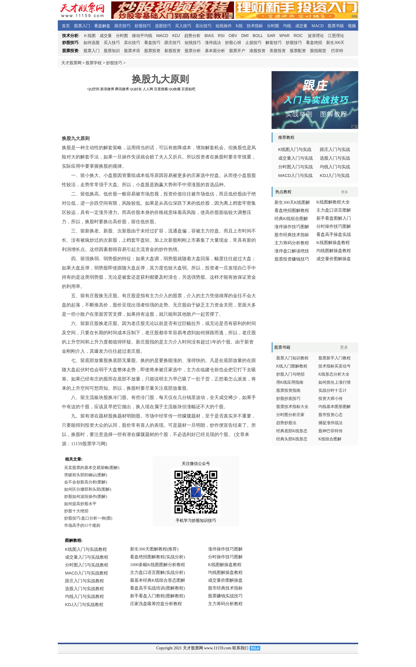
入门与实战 (295, 175)
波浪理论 (316, 36)
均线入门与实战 (335, 167)
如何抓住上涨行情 (334, 382)
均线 (287, 26)
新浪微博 (107, 89)
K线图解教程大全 (333, 202)
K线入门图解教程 (291, 366)
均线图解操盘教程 (333, 250)
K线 (239, 26)
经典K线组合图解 (291, 218)
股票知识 (112, 51)
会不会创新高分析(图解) (85, 482)
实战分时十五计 (332, 390)
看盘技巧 (152, 42)
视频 (352, 26)
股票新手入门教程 (334, 358)
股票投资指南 (288, 390)
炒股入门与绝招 (290, 374)
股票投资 (152, 51)
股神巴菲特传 (330, 431)
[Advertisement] (160, 103)
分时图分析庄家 (290, 415)
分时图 (273, 26)
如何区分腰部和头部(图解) (87, 489)
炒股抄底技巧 (288, 398)
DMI (245, 35)
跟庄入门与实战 (335, 149)
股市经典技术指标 (291, 234)
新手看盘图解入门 (333, 218)
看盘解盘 (102, 26)
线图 (89, 36)
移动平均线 (142, 36)
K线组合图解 (329, 439)
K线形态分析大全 (334, 374)
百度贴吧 (188, 89)
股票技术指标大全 (292, 406)
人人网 (148, 89)
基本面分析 (215, 51)
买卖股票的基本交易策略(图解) (91, 467)
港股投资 (257, 51)
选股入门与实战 (335, 158)
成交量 (301, 26)
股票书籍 (336, 26)
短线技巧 (193, 42)
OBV (233, 35)
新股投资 (172, 51)
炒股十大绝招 (76, 511)
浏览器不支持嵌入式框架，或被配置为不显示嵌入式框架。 (159, 580)
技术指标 (255, 26)
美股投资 (278, 51)
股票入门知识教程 (292, 358)
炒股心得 (233, 42)
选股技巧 (163, 26)
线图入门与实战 (294, 149)
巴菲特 (337, 51)
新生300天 (335, 42)
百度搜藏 (161, 89)
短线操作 (224, 26)
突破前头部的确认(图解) (85, 475)
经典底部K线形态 (291, 431)
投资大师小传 (330, 398)
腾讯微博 (122, 89)
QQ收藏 (175, 89)
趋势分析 (192, 36)
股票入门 (82, 26)
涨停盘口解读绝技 (291, 251)
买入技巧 (183, 26)
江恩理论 (336, 36)
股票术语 (132, 51)
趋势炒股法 (286, 423)
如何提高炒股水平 (80, 504)
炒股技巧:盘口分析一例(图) (88, 518)
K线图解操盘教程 (333, 242)
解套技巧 (273, 42)
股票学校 (94, 63)
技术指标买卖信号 (334, 366)
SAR (271, 35)
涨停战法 (213, 42)
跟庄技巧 (122, 26)
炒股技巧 (143, 26)
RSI (221, 35)
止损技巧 (253, 42)
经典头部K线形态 (291, 439)
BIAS (209, 35)
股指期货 (318, 51)
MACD (317, 26)
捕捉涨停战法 (330, 423)
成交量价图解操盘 (333, 258)
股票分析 (193, 51)
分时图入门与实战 (295, 167)
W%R (284, 35)
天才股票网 (71, 63)
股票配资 (298, 51)
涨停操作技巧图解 (291, 226)
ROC (298, 35)
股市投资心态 (330, 415)
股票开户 (237, 51)
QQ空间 (93, 89)
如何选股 (91, 42)
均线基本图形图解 (334, 406)
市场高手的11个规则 (82, 525)
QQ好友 (136, 89)
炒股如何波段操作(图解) (85, 496)
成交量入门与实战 (295, 158)
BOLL (258, 35)
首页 (66, 26)
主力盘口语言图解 (333, 210)
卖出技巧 (203, 26)
